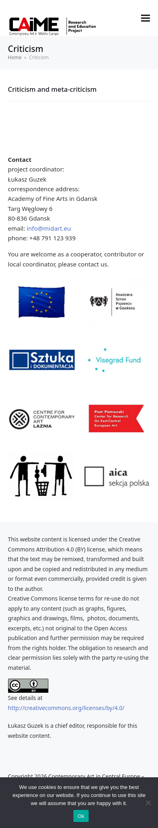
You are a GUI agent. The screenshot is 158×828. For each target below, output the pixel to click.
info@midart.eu (49, 228)
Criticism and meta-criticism (52, 89)
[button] (145, 18)
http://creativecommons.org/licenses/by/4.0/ (66, 708)
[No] (148, 803)
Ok (80, 816)
